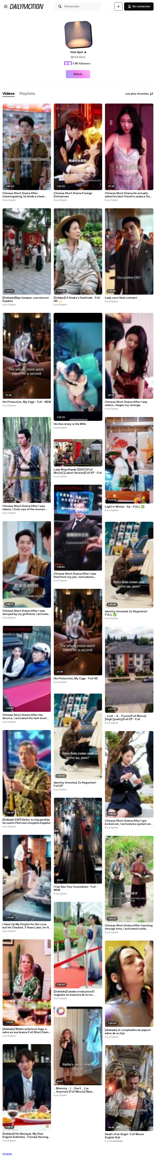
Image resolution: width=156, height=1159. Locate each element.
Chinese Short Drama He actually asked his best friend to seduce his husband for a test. (127, 195)
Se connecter (139, 6)
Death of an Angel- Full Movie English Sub (124, 1136)
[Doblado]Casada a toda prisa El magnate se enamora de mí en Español (74, 993)
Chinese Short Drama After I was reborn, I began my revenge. (126, 403)
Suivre (78, 74)
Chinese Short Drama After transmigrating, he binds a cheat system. (23, 195)
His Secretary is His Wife (70, 424)
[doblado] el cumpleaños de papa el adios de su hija (128, 1032)
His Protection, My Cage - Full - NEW (26, 402)
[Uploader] (118, 6)
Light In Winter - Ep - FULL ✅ (124, 506)
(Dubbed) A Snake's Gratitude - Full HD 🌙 (77, 299)
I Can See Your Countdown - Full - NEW (76, 888)
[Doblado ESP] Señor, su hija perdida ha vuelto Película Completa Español (26, 821)
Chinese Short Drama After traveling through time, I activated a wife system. (129, 927)
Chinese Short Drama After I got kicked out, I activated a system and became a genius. (128, 822)
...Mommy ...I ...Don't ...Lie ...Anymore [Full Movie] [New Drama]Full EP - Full (73, 1090)
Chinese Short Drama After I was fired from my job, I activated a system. (75, 575)
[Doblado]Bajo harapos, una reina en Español (25, 299)
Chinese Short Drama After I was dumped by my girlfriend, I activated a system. (26, 612)
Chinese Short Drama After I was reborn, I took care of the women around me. (23, 508)
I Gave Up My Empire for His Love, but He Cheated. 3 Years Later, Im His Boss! (26, 926)
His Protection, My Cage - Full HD (76, 678)
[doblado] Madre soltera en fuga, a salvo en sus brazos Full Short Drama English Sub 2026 (26, 1030)
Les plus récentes (139, 94)
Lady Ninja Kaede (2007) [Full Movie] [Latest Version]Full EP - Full (78, 471)
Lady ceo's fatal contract (121, 297)
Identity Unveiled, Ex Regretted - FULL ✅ (126, 613)
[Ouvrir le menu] (5, 6)
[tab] (8, 93)
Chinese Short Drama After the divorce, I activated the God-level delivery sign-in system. (24, 716)
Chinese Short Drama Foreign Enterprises (73, 195)
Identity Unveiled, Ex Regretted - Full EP (75, 784)
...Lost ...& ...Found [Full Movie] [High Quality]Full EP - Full (125, 717)
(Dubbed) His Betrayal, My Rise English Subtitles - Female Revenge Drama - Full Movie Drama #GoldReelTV (26, 1135)
